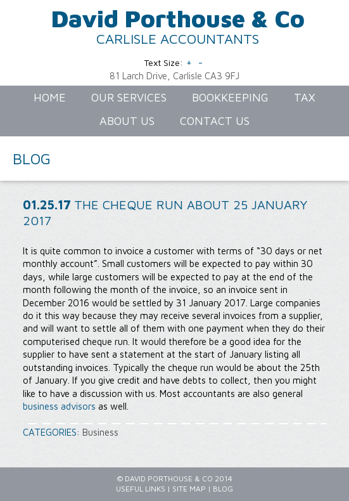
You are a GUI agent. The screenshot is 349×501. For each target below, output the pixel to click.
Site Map (189, 488)
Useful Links (140, 488)
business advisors (59, 406)
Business (100, 432)
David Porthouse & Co (178, 18)
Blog (223, 488)
